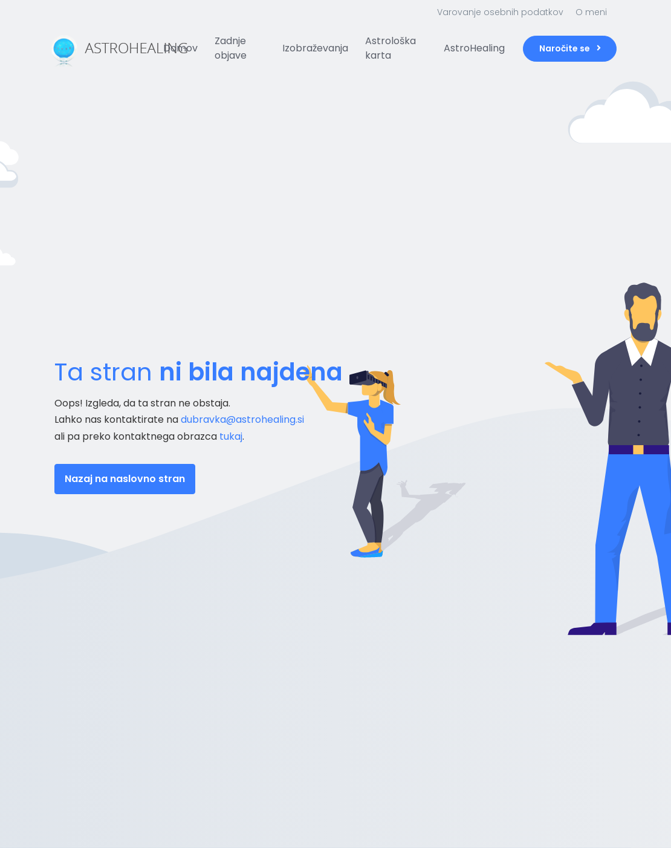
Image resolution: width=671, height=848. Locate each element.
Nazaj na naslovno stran (125, 479)
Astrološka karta (390, 48)
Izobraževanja (315, 48)
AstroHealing (474, 48)
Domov (180, 48)
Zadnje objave (231, 48)
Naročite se (570, 48)
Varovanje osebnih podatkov (500, 12)
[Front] (99, 48)
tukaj (230, 436)
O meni (591, 12)
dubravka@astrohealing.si (242, 419)
